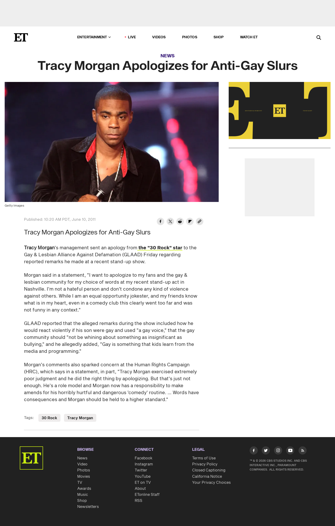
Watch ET (249, 37)
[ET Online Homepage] (21, 37)
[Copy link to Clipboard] (199, 222)
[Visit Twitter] (266, 451)
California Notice (207, 476)
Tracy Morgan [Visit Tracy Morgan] (80, 418)
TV (79, 482)
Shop (219, 37)
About (140, 488)
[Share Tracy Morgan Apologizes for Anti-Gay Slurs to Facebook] (160, 222)
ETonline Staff (147, 494)
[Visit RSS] (302, 451)
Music (82, 494)
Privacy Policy (205, 464)
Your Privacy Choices (211, 482)
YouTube (143, 476)
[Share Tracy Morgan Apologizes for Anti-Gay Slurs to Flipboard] (190, 222)
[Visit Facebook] (254, 451)
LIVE (132, 37)
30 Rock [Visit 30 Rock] (49, 418)
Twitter (141, 470)
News (168, 55)
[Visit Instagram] (278, 451)
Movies (83, 476)
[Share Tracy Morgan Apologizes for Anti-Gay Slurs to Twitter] (170, 222)
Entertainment (94, 37)
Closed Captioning (208, 470)
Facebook (143, 458)
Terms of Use (204, 458)
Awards (84, 488)
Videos (159, 37)
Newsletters (88, 507)
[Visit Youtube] (290, 451)
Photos (189, 37)
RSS (138, 500)
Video (82, 464)
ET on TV (143, 482)
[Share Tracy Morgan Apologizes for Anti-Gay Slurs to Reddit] (180, 222)
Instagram (144, 464)
